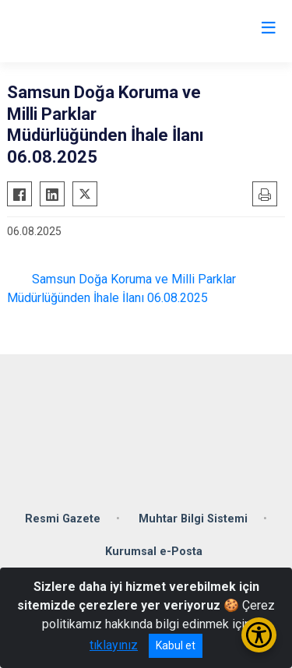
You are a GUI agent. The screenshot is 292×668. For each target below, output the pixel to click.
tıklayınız (114, 645)
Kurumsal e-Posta (153, 551)
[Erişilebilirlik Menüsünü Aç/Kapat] (258, 634)
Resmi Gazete (62, 519)
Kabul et (175, 645)
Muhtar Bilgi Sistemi (193, 519)
